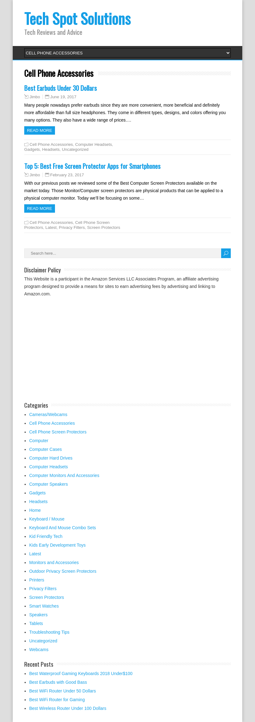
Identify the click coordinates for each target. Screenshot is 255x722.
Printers (36, 579)
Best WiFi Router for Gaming (57, 699)
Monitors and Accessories (54, 562)
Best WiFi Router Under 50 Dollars (62, 690)
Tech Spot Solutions (77, 18)
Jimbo (35, 97)
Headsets (51, 149)
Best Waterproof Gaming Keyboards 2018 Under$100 (81, 673)
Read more (39, 130)
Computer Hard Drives (50, 458)
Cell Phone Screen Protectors (57, 431)
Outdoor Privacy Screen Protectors (62, 571)
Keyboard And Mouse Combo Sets (62, 527)
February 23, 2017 (67, 175)
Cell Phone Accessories (51, 144)
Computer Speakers (48, 484)
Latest (51, 227)
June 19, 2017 (63, 97)
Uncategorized (75, 149)
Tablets (36, 623)
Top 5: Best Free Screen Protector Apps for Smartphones (92, 166)
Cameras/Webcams (48, 414)
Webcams (38, 649)
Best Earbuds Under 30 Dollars (60, 88)
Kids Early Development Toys (57, 545)
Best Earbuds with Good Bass (58, 682)
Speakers (38, 614)
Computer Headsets (93, 144)
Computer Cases (45, 449)
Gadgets (32, 149)
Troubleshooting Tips (49, 632)
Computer (38, 440)
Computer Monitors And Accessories (64, 475)
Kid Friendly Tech (45, 536)
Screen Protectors (103, 227)
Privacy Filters (72, 227)
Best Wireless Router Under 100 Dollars (67, 708)
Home (35, 510)
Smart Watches (44, 606)
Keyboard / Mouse (47, 518)
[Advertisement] (76, 347)
